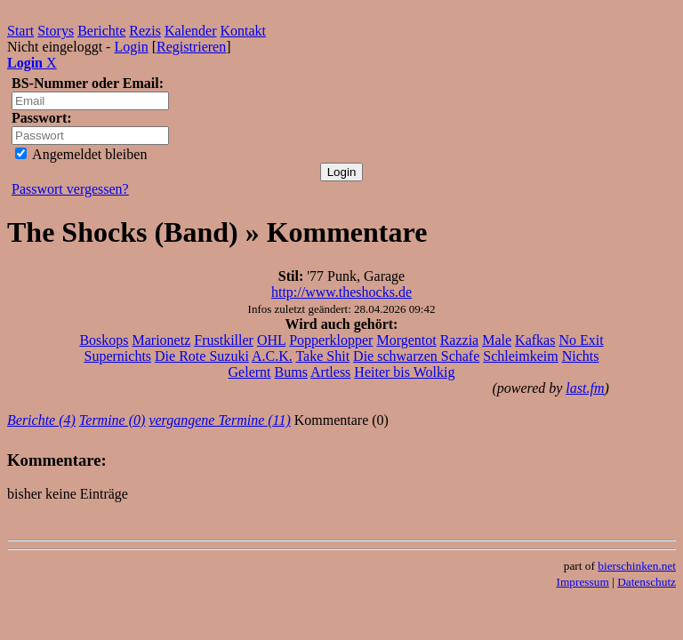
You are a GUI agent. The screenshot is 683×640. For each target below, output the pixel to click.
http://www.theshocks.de (341, 292)
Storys (55, 30)
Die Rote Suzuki (202, 356)
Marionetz (162, 340)
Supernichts (118, 356)
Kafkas (535, 340)
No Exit (580, 340)
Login (131, 46)
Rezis (145, 30)
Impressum (583, 581)
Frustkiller (223, 340)
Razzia (459, 340)
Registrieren (191, 46)
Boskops (103, 340)
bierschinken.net (637, 565)
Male (496, 340)
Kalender (191, 30)
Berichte (101, 30)
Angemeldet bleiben (81, 154)
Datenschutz (646, 581)
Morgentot (406, 340)
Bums (291, 372)
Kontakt (244, 30)
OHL (271, 340)
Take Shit (322, 356)
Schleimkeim (520, 356)
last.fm (585, 388)
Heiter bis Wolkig (404, 372)
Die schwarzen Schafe (416, 356)
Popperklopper (331, 340)
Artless (330, 372)
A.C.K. (272, 356)
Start (20, 30)
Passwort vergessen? (70, 188)
